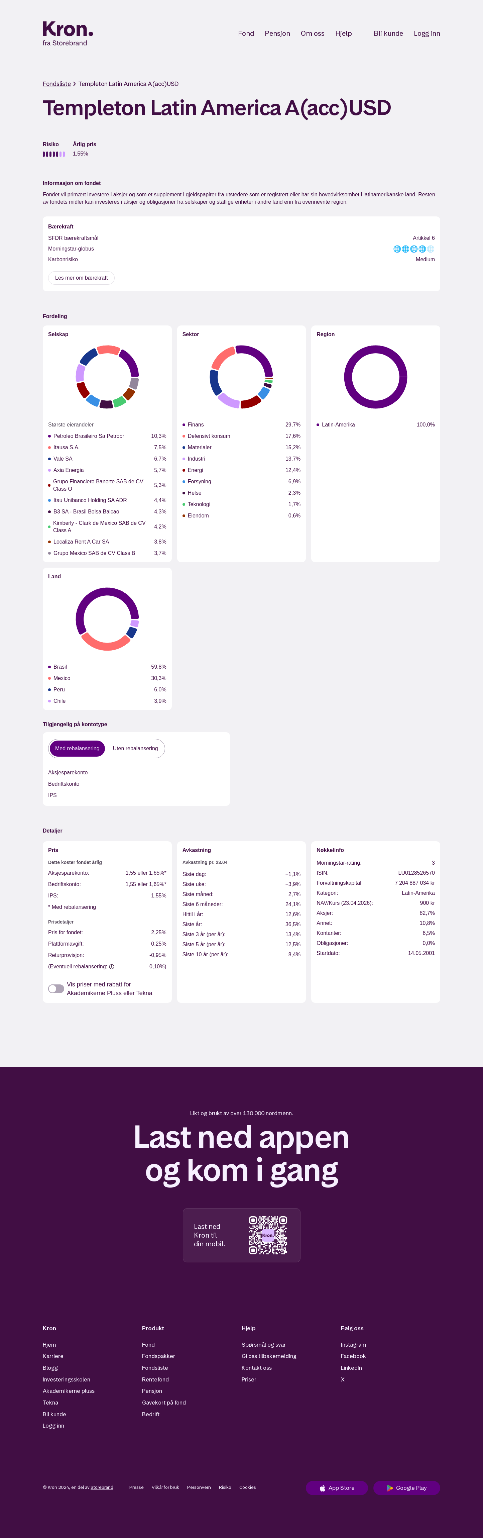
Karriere (53, 1356)
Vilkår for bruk (165, 1487)
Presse (136, 1487)
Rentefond (155, 1379)
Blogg (50, 1367)
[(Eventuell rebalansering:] (112, 967)
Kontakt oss (257, 1367)
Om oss (313, 33)
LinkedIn (351, 1367)
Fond (246, 33)
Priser (249, 1379)
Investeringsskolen (66, 1379)
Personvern (199, 1487)
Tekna (50, 1402)
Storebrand (102, 1487)
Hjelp (343, 33)
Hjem (49, 1344)
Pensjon (277, 33)
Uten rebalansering (135, 748)
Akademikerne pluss (69, 1391)
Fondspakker (158, 1356)
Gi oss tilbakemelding (269, 1356)
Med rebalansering (77, 748)
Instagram (353, 1344)
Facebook (353, 1356)
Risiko (225, 1487)
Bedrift (150, 1414)
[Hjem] (68, 33)
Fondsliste (57, 84)
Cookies (247, 1487)
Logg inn (427, 33)
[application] (107, 377)
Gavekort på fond (164, 1402)
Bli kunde (388, 33)
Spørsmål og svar (264, 1344)
